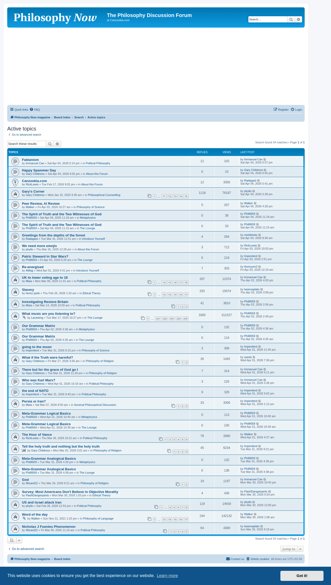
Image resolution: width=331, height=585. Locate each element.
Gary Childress (35, 173)
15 (169, 282)
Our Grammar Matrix (38, 326)
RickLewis (32, 184)
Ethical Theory (92, 293)
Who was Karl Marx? (38, 380)
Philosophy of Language (98, 518)
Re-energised (33, 267)
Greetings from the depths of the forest (53, 235)
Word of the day (35, 514)
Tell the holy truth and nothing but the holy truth (61, 446)
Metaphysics (88, 217)
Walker (30, 207)
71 (164, 196)
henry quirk (33, 293)
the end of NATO (35, 391)
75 (186, 196)
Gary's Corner (33, 191)
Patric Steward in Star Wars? (45, 256)
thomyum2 (250, 266)
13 (164, 294)
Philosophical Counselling (104, 194)
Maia (29, 281)
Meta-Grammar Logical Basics (46, 413)
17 (180, 282)
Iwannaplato (251, 289)
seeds (248, 357)
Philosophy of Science (91, 207)
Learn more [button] (167, 575)
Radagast (250, 180)
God (25, 480)
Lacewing (37, 317)
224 (178, 318)
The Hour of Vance (37, 434)
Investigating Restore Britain (45, 302)
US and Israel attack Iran (41, 502)
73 (175, 196)
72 (169, 196)
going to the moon (37, 347)
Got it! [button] (302, 576)
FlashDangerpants (37, 495)
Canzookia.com (34, 181)
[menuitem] (34, 109)
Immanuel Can (35, 163)
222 (165, 318)
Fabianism (30, 160)
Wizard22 (32, 483)
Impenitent (250, 256)
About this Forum (97, 173)
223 (172, 318)
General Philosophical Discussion (95, 404)
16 (175, 282)
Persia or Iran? (34, 401)
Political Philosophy (98, 163)
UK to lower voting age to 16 (45, 277)
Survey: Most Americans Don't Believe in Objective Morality (70, 492)
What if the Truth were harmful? (47, 357)
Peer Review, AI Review (41, 203)
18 (186, 282)
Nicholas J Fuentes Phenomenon (48, 527)
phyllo (248, 191)
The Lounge (87, 228)
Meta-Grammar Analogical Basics (49, 458)
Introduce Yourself (93, 238)
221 (158, 318)
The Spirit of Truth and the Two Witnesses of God (61, 214)
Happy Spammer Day (39, 170)
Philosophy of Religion (100, 360)
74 (180, 196)
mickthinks (250, 234)
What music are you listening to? (48, 314)
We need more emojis (39, 246)
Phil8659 (31, 217)
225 (185, 318)
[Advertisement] (156, 66)
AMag (29, 270)
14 (164, 282)
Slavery (28, 290)
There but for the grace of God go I (50, 370)
